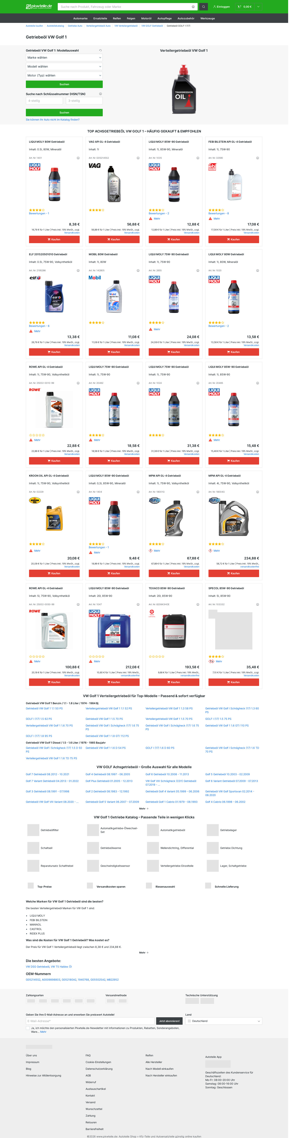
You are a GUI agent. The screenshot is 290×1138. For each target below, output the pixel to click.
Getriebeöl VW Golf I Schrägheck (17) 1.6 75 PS (112, 727)
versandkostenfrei (249, 566)
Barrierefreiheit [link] (94, 1124)
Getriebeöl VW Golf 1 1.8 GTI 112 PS (107, 735)
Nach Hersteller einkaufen (161, 1070)
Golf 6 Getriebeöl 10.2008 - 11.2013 (167, 774)
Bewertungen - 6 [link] (39, 325)
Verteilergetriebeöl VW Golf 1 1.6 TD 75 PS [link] (51, 758)
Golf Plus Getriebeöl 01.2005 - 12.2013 (109, 780)
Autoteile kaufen (34, 25)
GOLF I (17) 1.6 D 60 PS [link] (160, 747)
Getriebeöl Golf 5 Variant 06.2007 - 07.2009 (112, 801)
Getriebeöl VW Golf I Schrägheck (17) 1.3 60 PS (232, 710)
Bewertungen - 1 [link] (39, 213)
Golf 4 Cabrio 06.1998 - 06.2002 (225, 801)
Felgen (131, 18)
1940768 (83, 974)
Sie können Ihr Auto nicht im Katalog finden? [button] (52, 119)
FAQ (88, 1050)
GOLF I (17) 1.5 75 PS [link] (218, 718)
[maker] (64, 57)
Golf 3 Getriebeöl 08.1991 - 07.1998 (47, 791)
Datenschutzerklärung (99, 1063)
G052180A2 (69, 974)
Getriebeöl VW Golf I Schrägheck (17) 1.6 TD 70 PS (232, 749)
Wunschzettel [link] (94, 1104)
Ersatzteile (100, 18)
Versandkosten (72, 232)
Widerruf (91, 1077)
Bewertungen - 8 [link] (218, 213)
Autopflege (164, 18)
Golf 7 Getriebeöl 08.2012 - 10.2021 (47, 774)
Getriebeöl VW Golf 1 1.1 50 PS (44, 708)
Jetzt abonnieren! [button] (169, 1016)
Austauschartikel (96, 1084)
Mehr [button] (43, 1026)
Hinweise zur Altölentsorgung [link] (43, 1070)
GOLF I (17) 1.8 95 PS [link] (39, 735)
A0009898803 (51, 974)
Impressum (32, 1057)
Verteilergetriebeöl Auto (98, 25)
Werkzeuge (207, 18)
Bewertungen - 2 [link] (159, 213)
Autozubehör (186, 18)
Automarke (80, 18)
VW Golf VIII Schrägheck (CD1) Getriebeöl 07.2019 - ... (171, 782)
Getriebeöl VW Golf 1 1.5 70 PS (104, 718)
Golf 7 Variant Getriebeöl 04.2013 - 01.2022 (52, 780)
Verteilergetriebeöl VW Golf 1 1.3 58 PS (169, 708)
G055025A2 (97, 974)
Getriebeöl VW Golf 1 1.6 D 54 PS (106, 747)
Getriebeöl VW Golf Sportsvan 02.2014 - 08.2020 (229, 793)
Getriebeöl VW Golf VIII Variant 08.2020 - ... (52, 801)
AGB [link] (88, 1070)
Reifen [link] (149, 1050)
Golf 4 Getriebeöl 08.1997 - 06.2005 (108, 774)
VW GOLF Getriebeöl (152, 25)
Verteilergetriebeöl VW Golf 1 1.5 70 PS (169, 718)
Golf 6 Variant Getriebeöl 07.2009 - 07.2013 (231, 780)
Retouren (91, 1117)
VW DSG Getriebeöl (37, 961)
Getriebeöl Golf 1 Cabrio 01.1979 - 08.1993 (171, 801)
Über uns (31, 1050)
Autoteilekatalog (55, 25)
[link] (248, 6)
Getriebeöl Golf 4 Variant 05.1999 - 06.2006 (172, 791)
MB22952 (113, 974)
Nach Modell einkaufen (159, 1063)
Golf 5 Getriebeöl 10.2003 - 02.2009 (227, 774)
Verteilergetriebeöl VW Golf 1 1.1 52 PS (109, 708)
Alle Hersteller (154, 1057)
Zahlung (90, 1110)
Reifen (117, 18)
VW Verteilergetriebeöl (126, 25)
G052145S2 (33, 974)
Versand (90, 1097)
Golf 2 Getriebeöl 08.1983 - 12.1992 (107, 791)
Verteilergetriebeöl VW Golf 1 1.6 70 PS (49, 725)
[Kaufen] (54, 239)
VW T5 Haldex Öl (61, 961)
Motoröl (146, 18)
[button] (193, 6)
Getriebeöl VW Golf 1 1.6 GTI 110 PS (227, 725)
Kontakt (90, 1090)
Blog (28, 1063)
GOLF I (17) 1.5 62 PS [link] (39, 718)
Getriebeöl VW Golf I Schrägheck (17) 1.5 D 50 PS (54, 749)
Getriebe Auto (75, 25)
